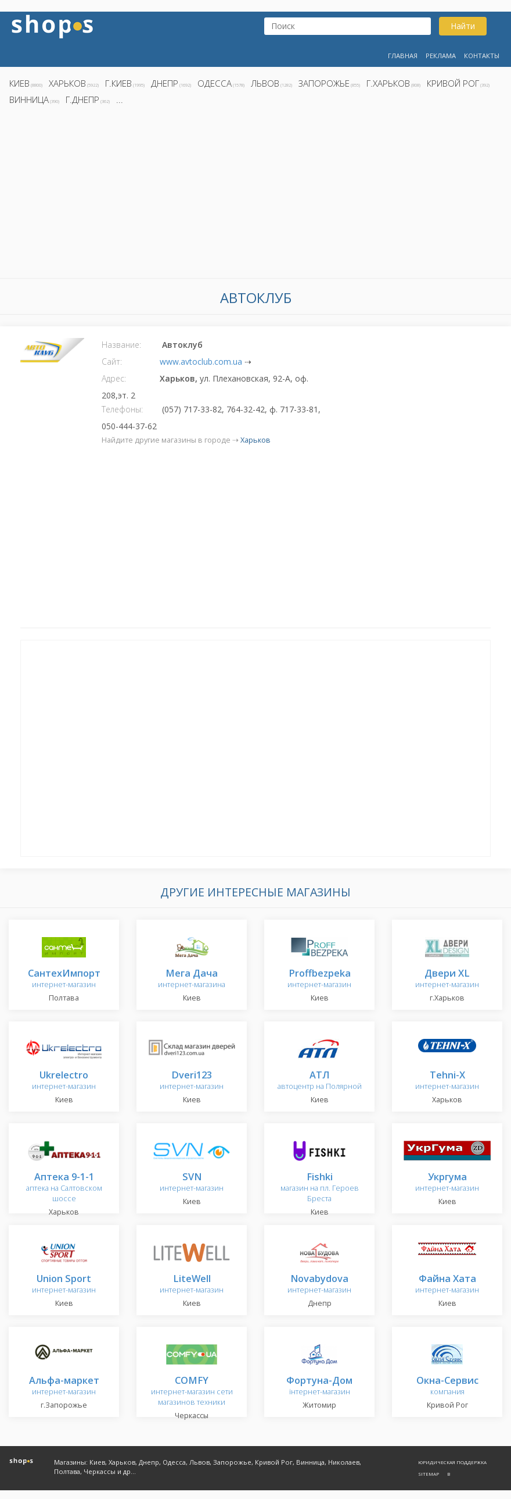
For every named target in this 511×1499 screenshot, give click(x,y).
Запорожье (324, 83)
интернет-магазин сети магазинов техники (192, 1391)
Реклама (441, 55)
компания (447, 1386)
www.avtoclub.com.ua (201, 361)
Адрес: (114, 378)
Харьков (67, 83)
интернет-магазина (191, 979)
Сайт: (112, 361)
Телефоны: (122, 409)
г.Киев (118, 83)
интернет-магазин (64, 979)
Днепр (164, 83)
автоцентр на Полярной (320, 1081)
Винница (29, 99)
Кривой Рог (453, 83)
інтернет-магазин (319, 1386)
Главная (403, 55)
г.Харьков (388, 83)
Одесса (214, 83)
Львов (265, 83)
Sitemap (428, 1473)
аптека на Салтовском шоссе (64, 1188)
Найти (463, 25)
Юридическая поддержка (452, 1462)
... (119, 99)
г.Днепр (82, 99)
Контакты (481, 55)
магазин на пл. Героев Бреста (319, 1188)
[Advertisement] (255, 194)
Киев (19, 83)
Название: (121, 344)
